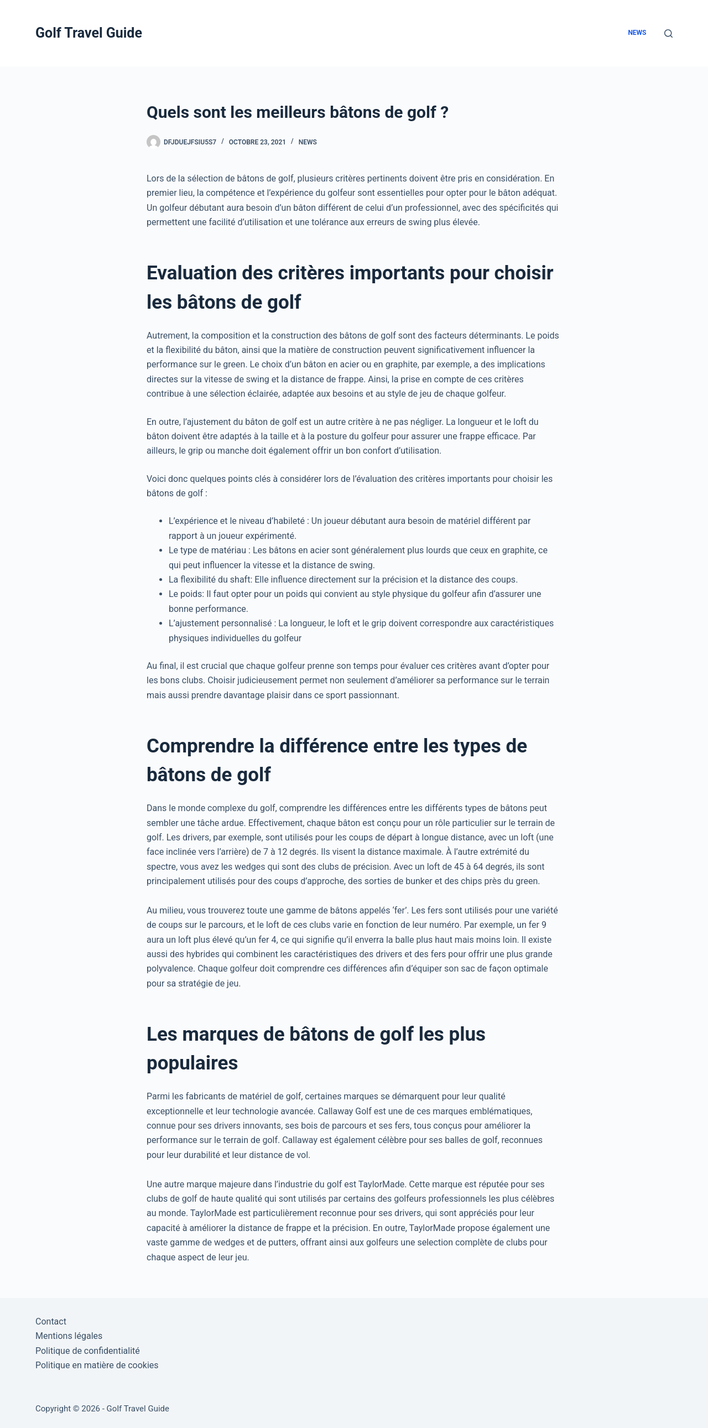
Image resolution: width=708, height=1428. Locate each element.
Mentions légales (68, 1336)
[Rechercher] (668, 33)
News (637, 33)
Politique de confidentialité (87, 1351)
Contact (50, 1321)
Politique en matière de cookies (97, 1365)
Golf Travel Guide (88, 33)
